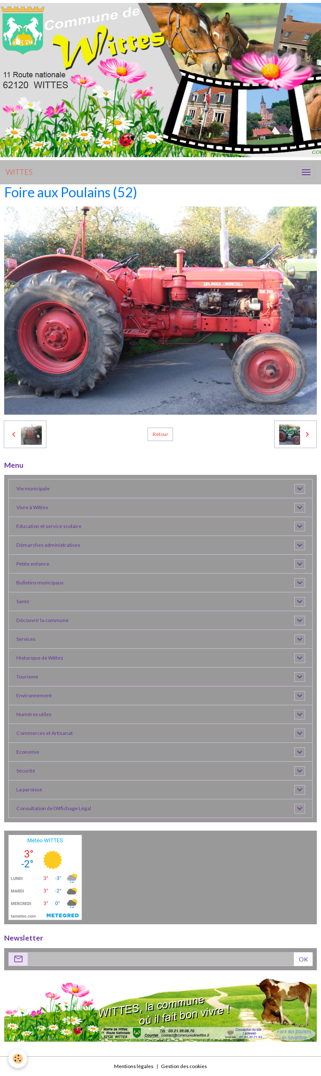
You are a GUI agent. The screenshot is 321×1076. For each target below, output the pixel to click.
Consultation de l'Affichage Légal (53, 808)
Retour (160, 434)
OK (303, 959)
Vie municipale (33, 488)
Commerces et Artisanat (44, 733)
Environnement (34, 695)
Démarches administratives (48, 545)
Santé (22, 601)
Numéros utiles (33, 714)
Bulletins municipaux (40, 582)
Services (26, 639)
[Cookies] (17, 1058)
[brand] (19, 172)
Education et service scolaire (49, 526)
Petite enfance (32, 564)
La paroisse (29, 789)
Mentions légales (133, 1066)
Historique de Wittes (39, 658)
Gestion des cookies (184, 1066)
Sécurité (25, 770)
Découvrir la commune (42, 620)
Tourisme (27, 676)
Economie (27, 752)
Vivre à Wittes (32, 507)
